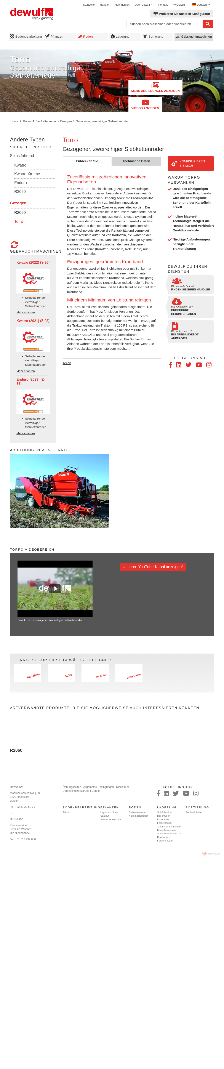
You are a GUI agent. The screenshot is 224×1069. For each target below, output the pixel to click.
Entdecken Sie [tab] (87, 161)
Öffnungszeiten (72, 787)
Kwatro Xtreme (27, 174)
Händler (105, 4)
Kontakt (163, 4)
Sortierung (153, 36)
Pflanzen (54, 36)
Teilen (67, 363)
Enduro (20, 183)
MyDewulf (179, 4)
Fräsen (66, 812)
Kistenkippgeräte (166, 830)
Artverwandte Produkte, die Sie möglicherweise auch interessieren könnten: (105, 708)
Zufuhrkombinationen (169, 826)
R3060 (20, 191)
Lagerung (120, 36)
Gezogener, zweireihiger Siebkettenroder (102, 121)
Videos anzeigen (145, 104)
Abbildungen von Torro (38, 450)
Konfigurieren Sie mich (188, 163)
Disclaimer (122, 787)
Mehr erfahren (25, 312)
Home (14, 121)
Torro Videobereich (32, 549)
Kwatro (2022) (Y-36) (33, 262)
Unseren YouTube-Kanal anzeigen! (153, 567)
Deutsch (200, 4)
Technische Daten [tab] (136, 161)
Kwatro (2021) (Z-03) (33, 321)
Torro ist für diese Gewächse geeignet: (63, 660)
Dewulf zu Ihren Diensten (187, 269)
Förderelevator (165, 840)
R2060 (20, 212)
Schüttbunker (164, 812)
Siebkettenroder (45, 121)
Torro (18, 221)
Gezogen (66, 121)
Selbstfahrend (22, 156)
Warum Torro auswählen (184, 179)
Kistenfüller (163, 819)
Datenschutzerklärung (76, 790)
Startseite (89, 4)
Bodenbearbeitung (26, 36)
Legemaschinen (109, 812)
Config (96, 790)
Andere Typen (27, 139)
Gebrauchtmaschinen (194, 36)
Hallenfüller (163, 815)
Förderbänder (164, 823)
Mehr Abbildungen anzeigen (155, 87)
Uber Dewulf (142, 4)
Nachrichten (122, 4)
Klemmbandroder (138, 815)
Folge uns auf (191, 358)
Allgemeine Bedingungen (98, 787)
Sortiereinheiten (194, 812)
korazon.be (214, 854)
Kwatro (20, 165)
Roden (85, 36)
